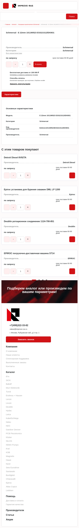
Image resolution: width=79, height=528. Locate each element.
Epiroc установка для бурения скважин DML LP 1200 (32, 189)
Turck (8, 392)
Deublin (9, 407)
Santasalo (10, 471)
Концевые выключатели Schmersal (28, 24)
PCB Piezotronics (14, 433)
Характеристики (11, 94)
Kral (8, 448)
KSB (8, 452)
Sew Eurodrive (12, 467)
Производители (15, 510)
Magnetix (10, 456)
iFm (7, 376)
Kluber (9, 437)
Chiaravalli (10, 479)
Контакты (10, 366)
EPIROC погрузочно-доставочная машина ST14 (29, 253)
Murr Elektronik (13, 388)
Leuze (8, 403)
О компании (11, 351)
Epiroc (9, 483)
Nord (8, 464)
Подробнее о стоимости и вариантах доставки (24, 74)
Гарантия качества (14, 504)
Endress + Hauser (14, 395)
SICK (8, 380)
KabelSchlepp (12, 418)
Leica (8, 414)
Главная (7, 24)
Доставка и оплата (14, 500)
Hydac (9, 410)
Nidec (8, 422)
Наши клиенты (13, 355)
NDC (8, 426)
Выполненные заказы (16, 362)
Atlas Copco (11, 486)
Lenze (8, 399)
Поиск (72, 16)
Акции (9, 519)
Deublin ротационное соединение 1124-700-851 (29, 221)
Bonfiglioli (10, 475)
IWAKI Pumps (12, 445)
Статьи (10, 515)
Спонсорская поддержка (17, 358)
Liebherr (9, 490)
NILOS (9, 441)
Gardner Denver (13, 429)
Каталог (14, 24)
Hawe (8, 460)
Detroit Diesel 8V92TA (15, 157)
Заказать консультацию (20, 84)
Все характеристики (14, 53)
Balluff (9, 384)
